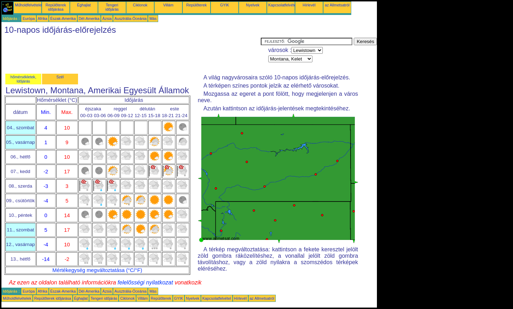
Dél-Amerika (89, 18)
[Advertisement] (131, 54)
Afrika (42, 18)
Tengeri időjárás (112, 7)
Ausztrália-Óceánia (130, 18)
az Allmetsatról (337, 5)
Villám (168, 5)
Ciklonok (140, 5)
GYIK (224, 5)
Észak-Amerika (63, 18)
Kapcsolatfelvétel (282, 5)
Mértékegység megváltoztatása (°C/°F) (97, 270)
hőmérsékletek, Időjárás (23, 79)
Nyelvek (253, 5)
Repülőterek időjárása (56, 7)
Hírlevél (308, 5)
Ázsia (107, 18)
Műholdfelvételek (29, 5)
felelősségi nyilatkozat (145, 282)
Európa (28, 18)
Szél (60, 77)
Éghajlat (84, 5)
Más (152, 18)
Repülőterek (196, 5)
